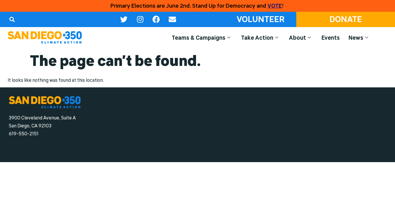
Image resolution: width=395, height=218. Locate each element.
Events (331, 37)
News (358, 37)
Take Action (259, 37)
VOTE (274, 6)
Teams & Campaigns (201, 37)
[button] (12, 19)
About (300, 37)
